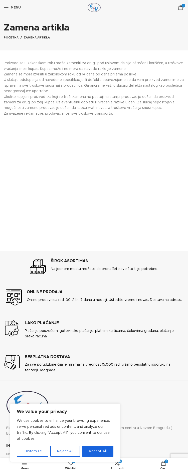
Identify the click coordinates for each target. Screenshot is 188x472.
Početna (11, 37)
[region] (65, 433)
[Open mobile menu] (12, 7)
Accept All (98, 451)
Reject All (65, 451)
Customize (33, 451)
